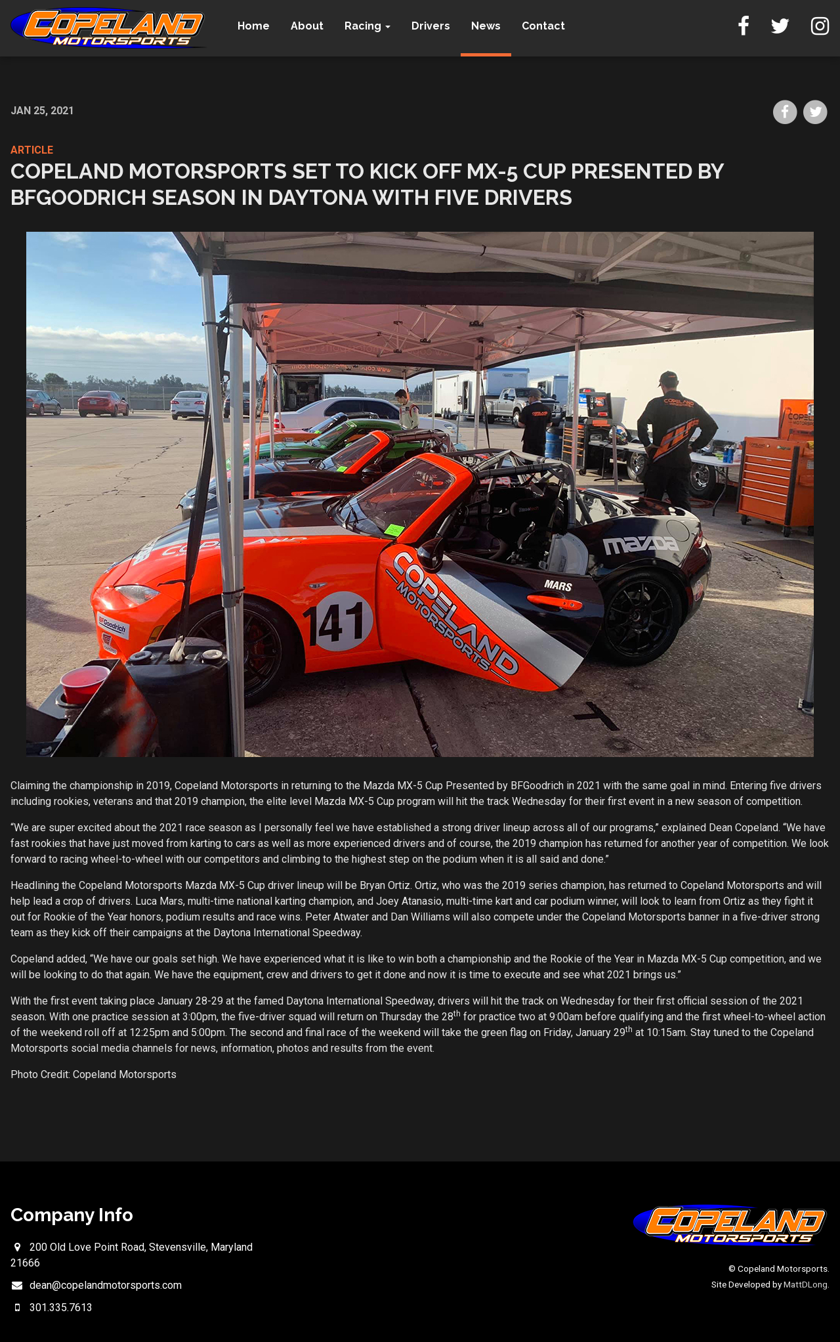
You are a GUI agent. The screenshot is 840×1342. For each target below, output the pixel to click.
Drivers (432, 26)
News (487, 26)
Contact (544, 26)
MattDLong (806, 1284)
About (308, 26)
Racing (369, 26)
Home (255, 26)
